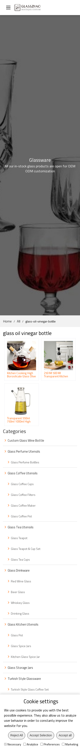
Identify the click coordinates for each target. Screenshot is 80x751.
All (18, 321)
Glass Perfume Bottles (25, 462)
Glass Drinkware (19, 570)
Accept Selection (41, 735)
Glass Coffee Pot (21, 516)
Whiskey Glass (20, 602)
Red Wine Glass (21, 581)
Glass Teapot (19, 538)
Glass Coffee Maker (23, 505)
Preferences (50, 744)
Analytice (30, 744)
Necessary (12, 744)
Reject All (16, 735)
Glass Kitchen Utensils (23, 624)
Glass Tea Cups (20, 559)
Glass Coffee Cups (22, 484)
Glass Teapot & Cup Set (25, 548)
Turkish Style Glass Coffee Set (30, 689)
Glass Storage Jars (20, 667)
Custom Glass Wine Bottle (26, 440)
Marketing (70, 744)
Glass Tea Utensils (20, 527)
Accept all (65, 735)
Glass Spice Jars (21, 646)
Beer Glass (18, 592)
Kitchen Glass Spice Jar (25, 656)
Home (7, 321)
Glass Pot (17, 635)
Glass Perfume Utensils (24, 451)
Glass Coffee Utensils (23, 473)
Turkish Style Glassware (24, 678)
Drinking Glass (20, 613)
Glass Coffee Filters (23, 494)
